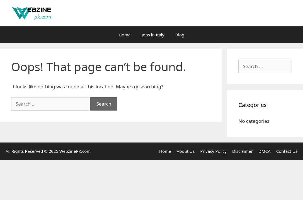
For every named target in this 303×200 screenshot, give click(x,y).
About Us (186, 151)
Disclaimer (242, 151)
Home (125, 35)
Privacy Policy (213, 151)
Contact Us (286, 151)
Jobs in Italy (153, 35)
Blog (179, 35)
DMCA (264, 151)
